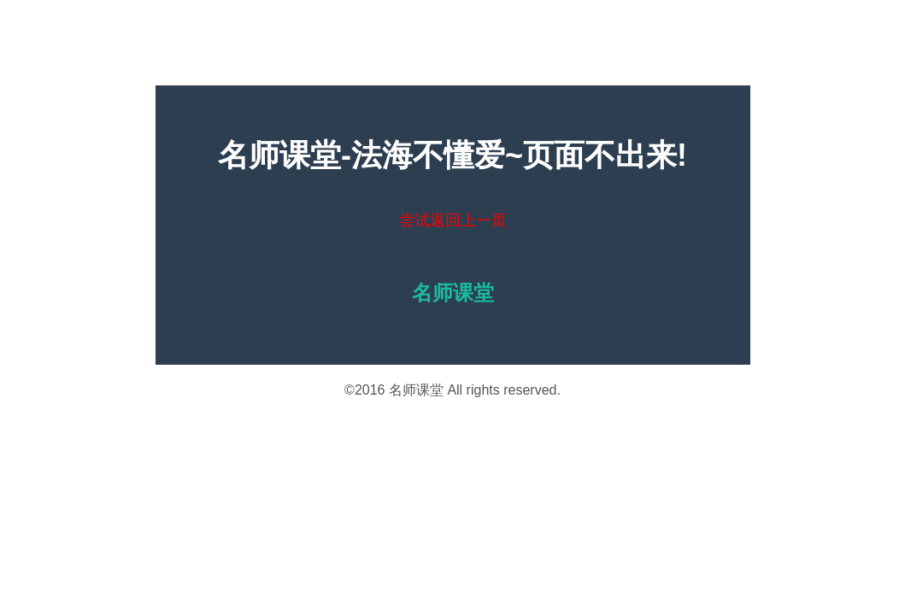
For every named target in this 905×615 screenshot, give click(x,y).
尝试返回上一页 (453, 220)
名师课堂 (416, 390)
